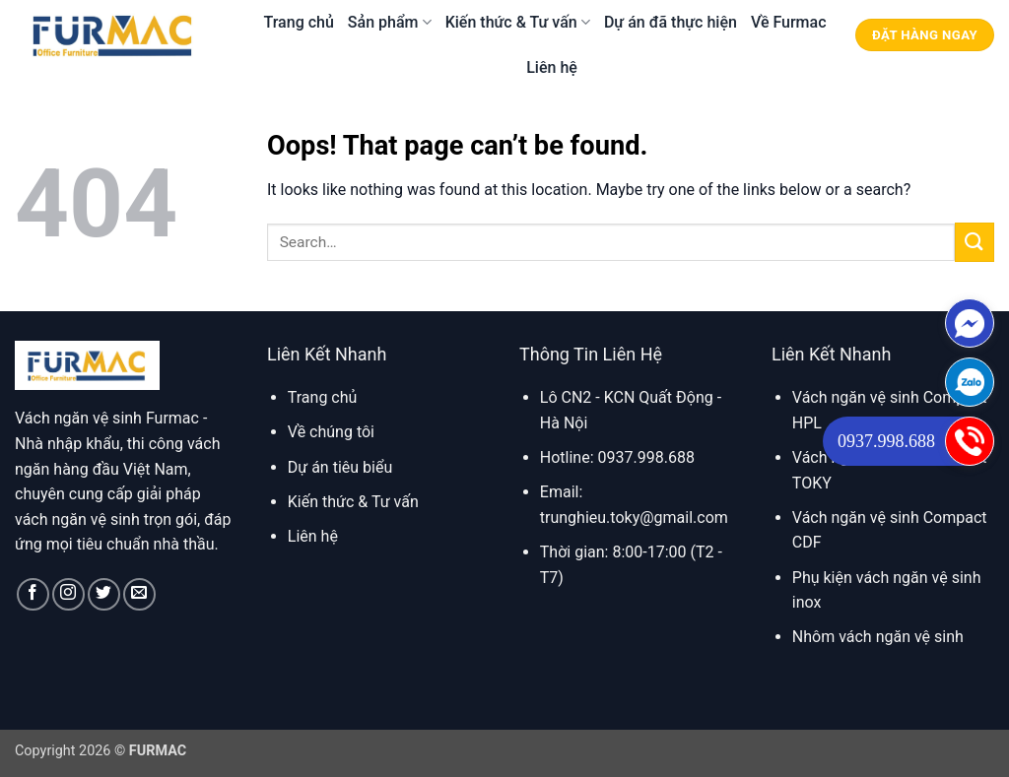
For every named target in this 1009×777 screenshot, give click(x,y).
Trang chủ (299, 22)
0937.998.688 (886, 441)
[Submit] (974, 242)
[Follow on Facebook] (33, 594)
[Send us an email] (139, 594)
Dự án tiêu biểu (340, 467)
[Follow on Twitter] (104, 594)
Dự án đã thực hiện (670, 22)
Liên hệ (551, 67)
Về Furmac (789, 22)
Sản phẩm (390, 22)
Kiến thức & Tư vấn (517, 22)
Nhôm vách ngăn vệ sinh (878, 636)
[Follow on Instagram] (68, 594)
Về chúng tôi (331, 431)
